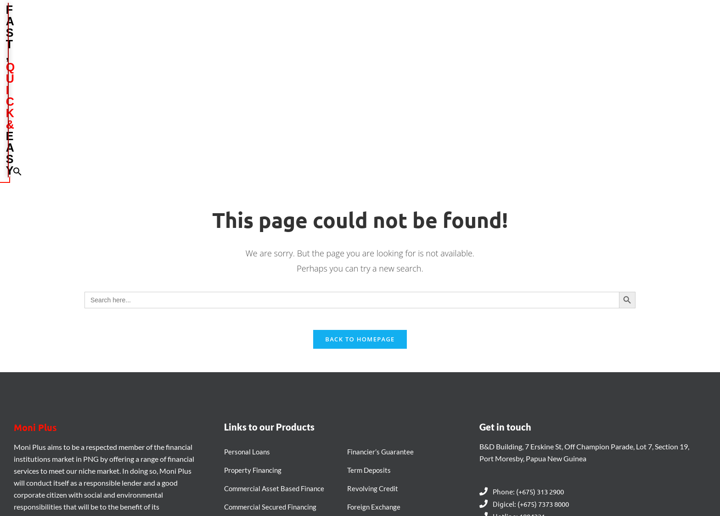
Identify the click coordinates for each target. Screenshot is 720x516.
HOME (325, 26)
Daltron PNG (413, 492)
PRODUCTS (409, 26)
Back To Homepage (359, 219)
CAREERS (559, 26)
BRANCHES (457, 26)
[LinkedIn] (48, 434)
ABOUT (364, 26)
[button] (637, 26)
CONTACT (605, 26)
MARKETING (512, 26)
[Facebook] (23, 434)
